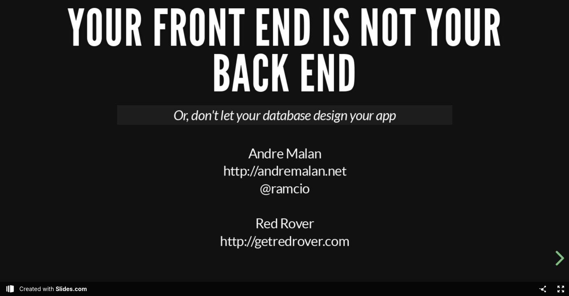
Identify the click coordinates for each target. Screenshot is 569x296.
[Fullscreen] (561, 289)
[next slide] (561, 258)
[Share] (542, 289)
